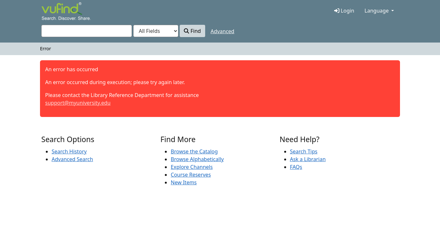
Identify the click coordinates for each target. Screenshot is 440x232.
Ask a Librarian (308, 159)
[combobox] (86, 31)
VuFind (52, 12)
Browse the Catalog (194, 151)
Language (377, 10)
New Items (183, 182)
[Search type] (155, 31)
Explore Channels (192, 166)
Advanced (223, 31)
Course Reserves (191, 174)
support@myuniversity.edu (78, 102)
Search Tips (303, 151)
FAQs (296, 166)
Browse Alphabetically (197, 159)
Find (192, 31)
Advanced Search (72, 159)
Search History (69, 151)
